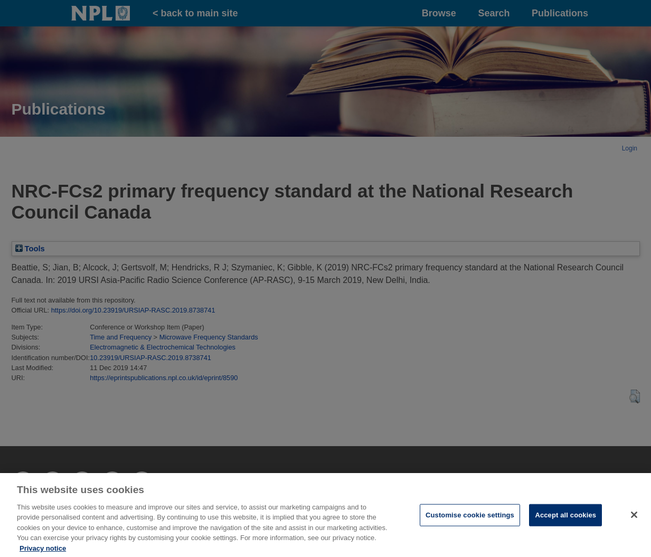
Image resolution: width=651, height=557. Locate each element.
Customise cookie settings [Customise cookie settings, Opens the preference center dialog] (470, 521)
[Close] (634, 520)
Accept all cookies (565, 521)
